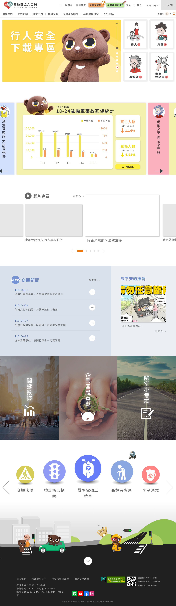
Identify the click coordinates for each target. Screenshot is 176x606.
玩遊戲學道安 (91, 14)
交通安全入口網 (21, 5)
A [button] (167, 13)
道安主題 (38, 14)
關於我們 (7, 14)
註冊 (139, 5)
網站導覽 (81, 5)
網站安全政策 (82, 578)
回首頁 (69, 5)
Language (152, 5)
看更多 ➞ (78, 196)
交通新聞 (23, 14)
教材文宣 (53, 14)
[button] (165, 139)
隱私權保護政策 (60, 578)
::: (60, 5)
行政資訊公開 (39, 578)
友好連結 (109, 14)
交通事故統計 (70, 14)
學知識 (114, 5)
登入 (128, 5)
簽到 (95, 5)
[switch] (168, 5)
